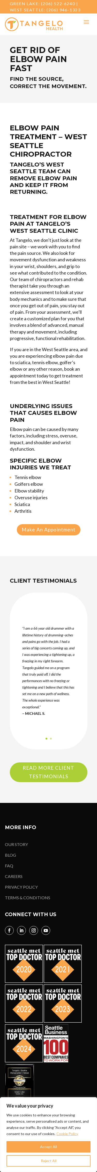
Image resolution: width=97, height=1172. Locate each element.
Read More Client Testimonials (48, 772)
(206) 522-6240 (58, 3)
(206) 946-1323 (63, 9)
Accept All (48, 1146)
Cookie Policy (67, 1133)
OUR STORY (16, 844)
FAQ (9, 865)
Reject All (48, 1160)
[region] (48, 1134)
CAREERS (14, 876)
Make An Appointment (49, 529)
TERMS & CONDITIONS (27, 897)
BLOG (10, 855)
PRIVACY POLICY (21, 886)
